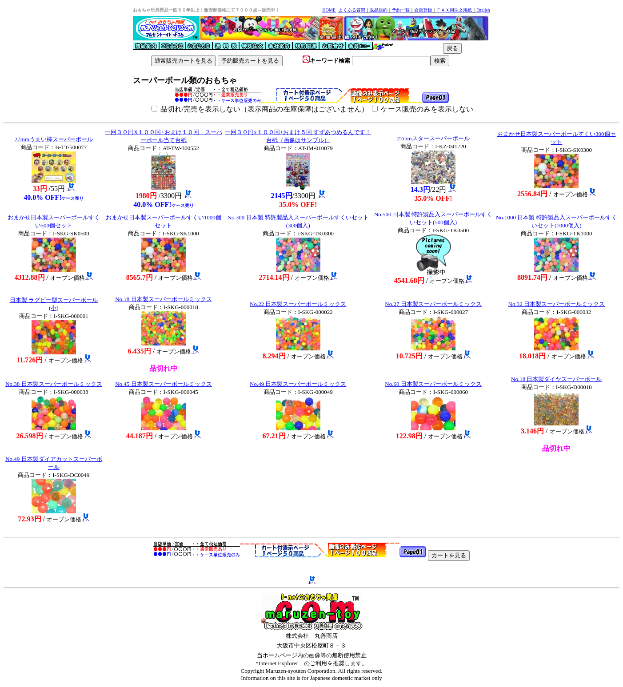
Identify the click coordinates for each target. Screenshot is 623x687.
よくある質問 (352, 10)
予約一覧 (401, 10)
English (483, 10)
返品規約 (378, 10)
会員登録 (423, 10)
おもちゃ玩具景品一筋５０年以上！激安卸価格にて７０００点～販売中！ (206, 10)
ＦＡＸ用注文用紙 (454, 10)
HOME (328, 10)
